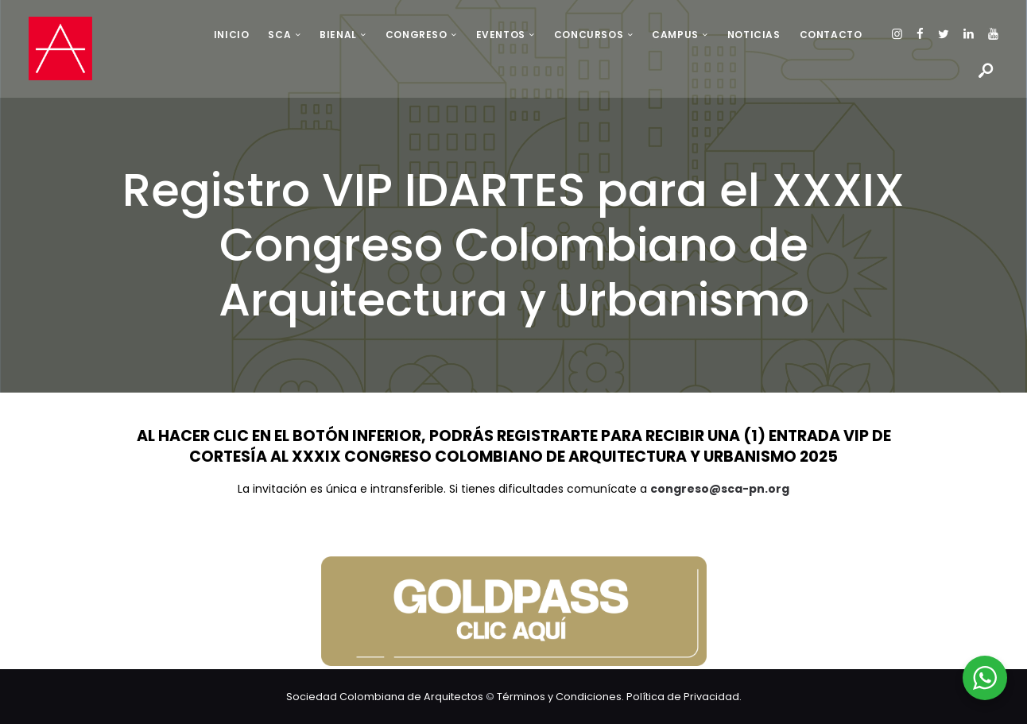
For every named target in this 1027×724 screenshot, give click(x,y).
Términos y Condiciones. (561, 695)
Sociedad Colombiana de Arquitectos (384, 695)
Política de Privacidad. (684, 695)
